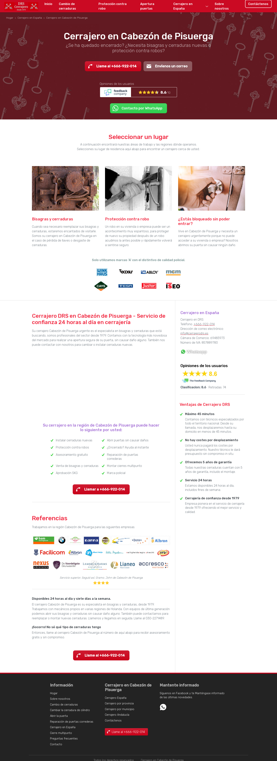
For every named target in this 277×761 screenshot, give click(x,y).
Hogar (54, 693)
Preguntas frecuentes (64, 738)
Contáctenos (258, 4)
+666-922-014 (204, 324)
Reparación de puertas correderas (71, 721)
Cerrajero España (115, 698)
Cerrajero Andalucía (117, 714)
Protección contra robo (112, 6)
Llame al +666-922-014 (116, 66)
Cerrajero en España (183, 6)
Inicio (48, 4)
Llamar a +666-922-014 (104, 489)
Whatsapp (163, 707)
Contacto (56, 744)
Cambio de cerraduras (67, 6)
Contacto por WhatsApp (142, 108)
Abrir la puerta (59, 716)
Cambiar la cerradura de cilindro (70, 710)
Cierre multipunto (61, 733)
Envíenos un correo (171, 66)
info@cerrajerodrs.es (194, 333)
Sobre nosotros (222, 6)
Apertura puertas (147, 6)
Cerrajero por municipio (119, 709)
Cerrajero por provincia (119, 703)
